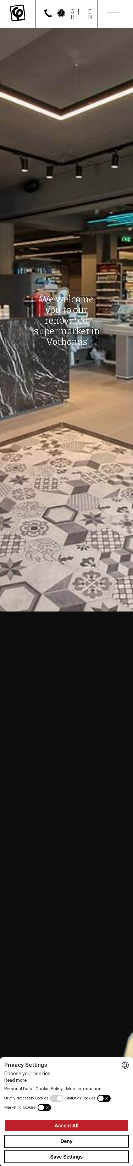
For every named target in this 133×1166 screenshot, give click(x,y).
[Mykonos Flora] (17, 14)
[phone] (48, 15)
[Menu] (115, 14)
